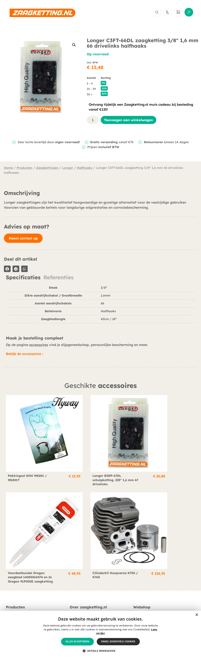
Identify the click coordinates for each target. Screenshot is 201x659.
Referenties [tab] (58, 278)
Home (8, 169)
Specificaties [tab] (23, 278)
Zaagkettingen (47, 169)
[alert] (100, 635)
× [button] (196, 614)
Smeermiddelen (17, 598)
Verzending (141, 587)
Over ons (76, 581)
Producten (24, 169)
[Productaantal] (93, 121)
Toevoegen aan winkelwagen (128, 121)
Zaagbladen (15, 587)
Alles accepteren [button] (77, 641)
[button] (74, 45)
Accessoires (14, 592)
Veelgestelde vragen (85, 592)
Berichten (77, 587)
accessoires (38, 346)
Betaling (139, 581)
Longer (67, 169)
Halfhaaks (84, 169)
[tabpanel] (100, 307)
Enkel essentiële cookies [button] (118, 641)
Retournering (143, 592)
